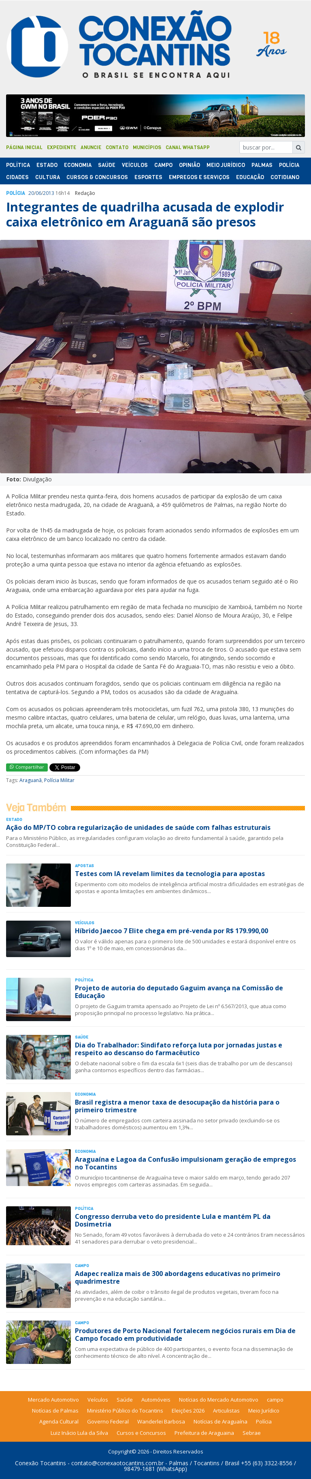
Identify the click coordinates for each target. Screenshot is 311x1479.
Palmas (262, 165)
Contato (117, 147)
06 (38, 193)
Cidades (17, 177)
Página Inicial (24, 147)
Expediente (61, 147)
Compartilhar (27, 767)
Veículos (135, 165)
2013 (48, 193)
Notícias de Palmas (55, 1410)
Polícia (264, 1421)
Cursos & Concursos (97, 177)
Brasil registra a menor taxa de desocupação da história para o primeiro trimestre (177, 1106)
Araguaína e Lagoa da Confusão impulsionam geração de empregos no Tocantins (185, 1163)
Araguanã (30, 780)
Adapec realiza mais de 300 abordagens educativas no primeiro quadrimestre (177, 1277)
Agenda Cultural (59, 1421)
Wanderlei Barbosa (161, 1421)
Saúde (106, 165)
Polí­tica (18, 165)
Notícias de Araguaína (220, 1421)
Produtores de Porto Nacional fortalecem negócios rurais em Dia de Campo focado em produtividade (185, 1334)
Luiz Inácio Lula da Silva (79, 1432)
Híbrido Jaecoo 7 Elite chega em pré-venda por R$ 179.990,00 (171, 930)
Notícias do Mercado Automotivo (218, 1399)
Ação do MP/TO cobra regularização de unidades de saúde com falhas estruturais (138, 827)
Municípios (147, 147)
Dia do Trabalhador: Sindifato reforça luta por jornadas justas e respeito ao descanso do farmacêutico (178, 1049)
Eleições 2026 (188, 1410)
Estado (47, 165)
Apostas (84, 865)
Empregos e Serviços (199, 177)
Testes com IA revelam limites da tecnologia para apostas (170, 873)
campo (275, 1399)
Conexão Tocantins (40, 1463)
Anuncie (91, 147)
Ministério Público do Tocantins (125, 1410)
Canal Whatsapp (188, 147)
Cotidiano (285, 177)
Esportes (148, 177)
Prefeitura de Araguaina (204, 1432)
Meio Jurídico (226, 165)
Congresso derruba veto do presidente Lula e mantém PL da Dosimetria (173, 1220)
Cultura (47, 177)
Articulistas (226, 1410)
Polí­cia (289, 165)
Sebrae (252, 1432)
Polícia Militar (59, 780)
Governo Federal (108, 1421)
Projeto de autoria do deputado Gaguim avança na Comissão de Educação (179, 991)
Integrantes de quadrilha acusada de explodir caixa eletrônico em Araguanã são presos (145, 214)
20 (31, 193)
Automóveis (155, 1399)
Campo (163, 165)
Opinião (189, 165)
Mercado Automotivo (53, 1399)
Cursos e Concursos (141, 1432)
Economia (78, 165)
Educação (250, 177)
